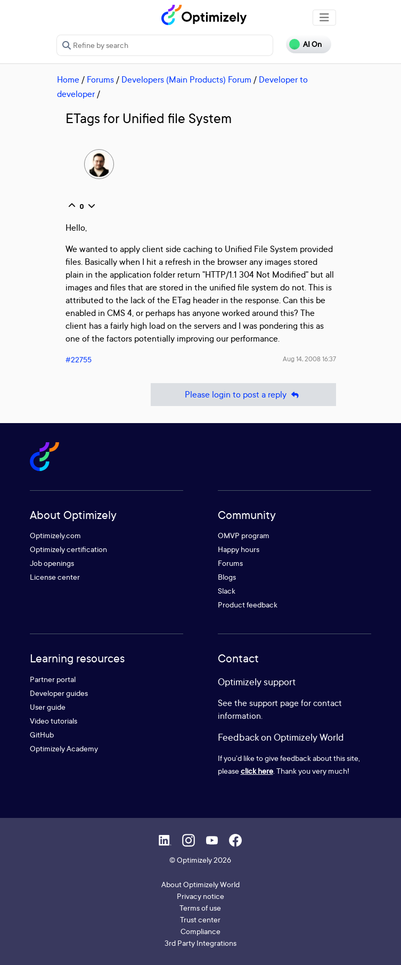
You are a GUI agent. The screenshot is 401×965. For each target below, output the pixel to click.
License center (55, 577)
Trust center (200, 919)
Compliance (200, 931)
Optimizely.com (55, 535)
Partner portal (53, 679)
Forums (100, 79)
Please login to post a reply (243, 394)
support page (274, 703)
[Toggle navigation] (324, 18)
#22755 (79, 359)
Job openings (52, 563)
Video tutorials (53, 721)
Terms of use (200, 908)
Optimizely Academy (64, 748)
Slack (226, 591)
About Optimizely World (200, 884)
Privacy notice (200, 896)
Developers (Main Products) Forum (186, 79)
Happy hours (238, 549)
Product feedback (247, 604)
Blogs (227, 577)
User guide (48, 707)
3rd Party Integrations (200, 943)
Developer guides (59, 693)
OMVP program (243, 535)
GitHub (42, 734)
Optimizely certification (68, 549)
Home (68, 79)
